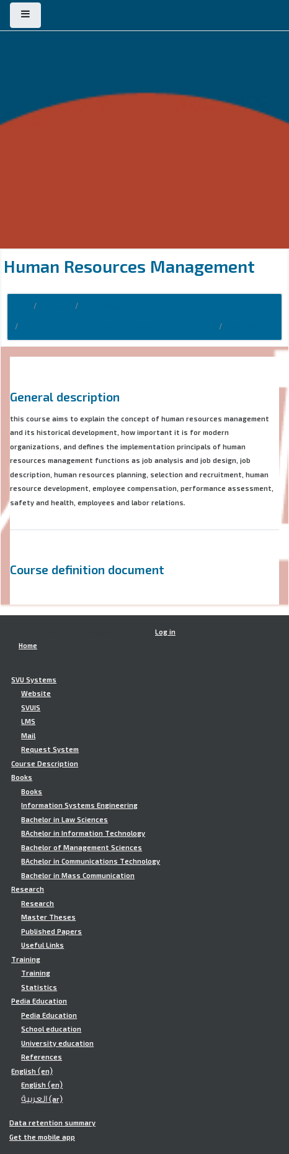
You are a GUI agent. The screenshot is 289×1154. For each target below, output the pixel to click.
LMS (28, 721)
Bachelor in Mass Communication (78, 876)
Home (19, 306)
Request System (50, 749)
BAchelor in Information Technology (83, 833)
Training (25, 959)
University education (57, 1043)
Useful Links (42, 945)
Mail (28, 736)
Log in (165, 632)
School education (51, 1029)
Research (27, 889)
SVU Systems (33, 680)
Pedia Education (39, 1001)
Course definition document (87, 569)
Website (36, 693)
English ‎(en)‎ (32, 1071)
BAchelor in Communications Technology (90, 861)
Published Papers (51, 931)
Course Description (116, 306)
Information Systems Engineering (79, 805)
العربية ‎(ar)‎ (42, 1099)
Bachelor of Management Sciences (81, 848)
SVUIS (30, 708)
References (41, 1057)
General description (65, 396)
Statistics (39, 987)
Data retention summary (52, 1123)
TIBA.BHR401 (246, 327)
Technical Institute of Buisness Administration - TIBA (118, 327)
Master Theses (48, 917)
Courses (56, 306)
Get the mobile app (42, 1137)
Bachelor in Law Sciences (64, 820)
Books (21, 777)
